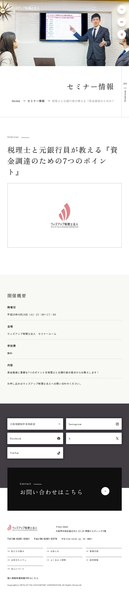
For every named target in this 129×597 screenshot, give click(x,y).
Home (16, 101)
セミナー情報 (36, 101)
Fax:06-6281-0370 (45, 539)
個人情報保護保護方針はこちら (22, 578)
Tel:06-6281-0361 (18, 539)
